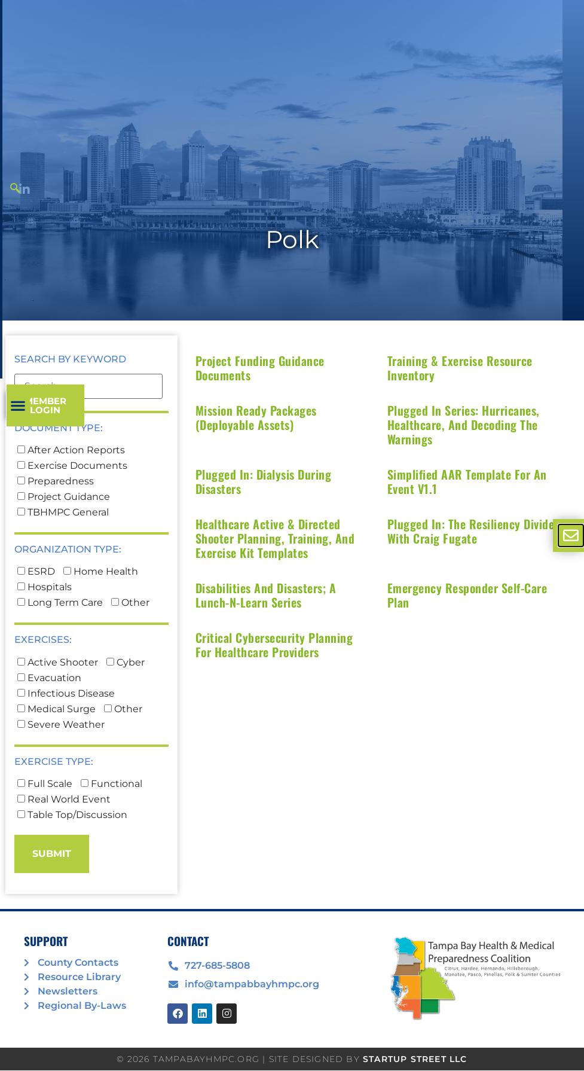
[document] (292, 535)
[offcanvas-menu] (571, 535)
